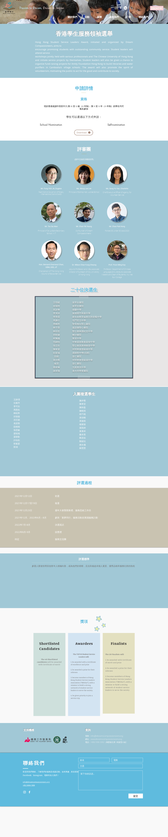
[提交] (135, 796)
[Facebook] (120, 8)
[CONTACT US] (156, 8)
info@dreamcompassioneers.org (107, 736)
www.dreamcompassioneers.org (106, 739)
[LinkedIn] (125, 8)
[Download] (83, 132)
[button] (87, 17)
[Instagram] (116, 8)
